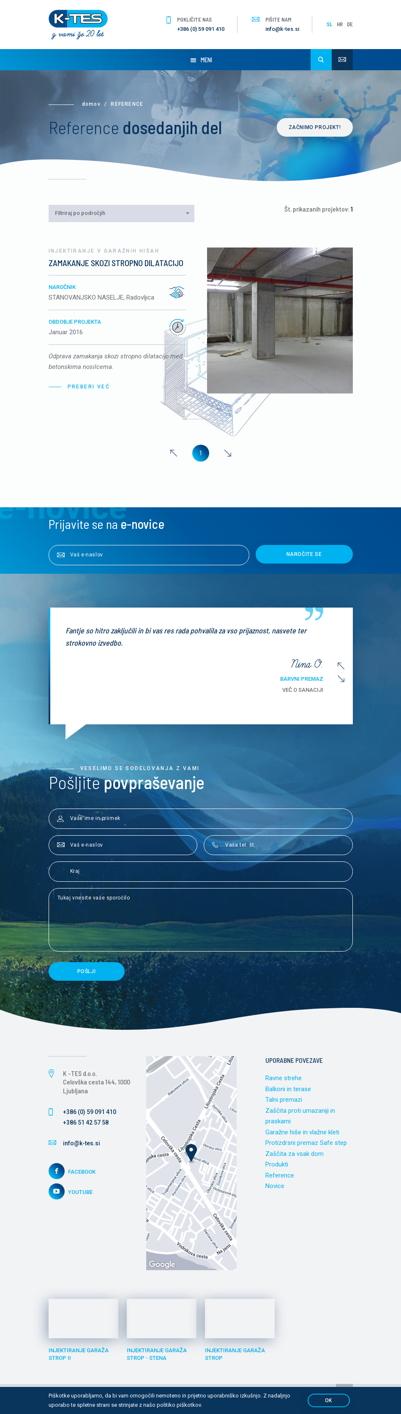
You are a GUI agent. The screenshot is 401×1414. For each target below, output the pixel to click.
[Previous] (173, 453)
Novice (274, 1186)
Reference (279, 1175)
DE (350, 24)
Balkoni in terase (288, 1089)
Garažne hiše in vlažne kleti (302, 1132)
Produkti (276, 1164)
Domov (91, 104)
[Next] (227, 453)
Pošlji (86, 971)
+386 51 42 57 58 (86, 1122)
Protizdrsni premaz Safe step (306, 1143)
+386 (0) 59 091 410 (200, 29)
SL (330, 24)
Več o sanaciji (308, 690)
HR (340, 24)
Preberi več (89, 387)
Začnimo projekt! (315, 127)
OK (328, 1400)
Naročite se (304, 554)
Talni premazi (283, 1099)
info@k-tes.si (282, 29)
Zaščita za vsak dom (294, 1154)
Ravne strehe (283, 1078)
